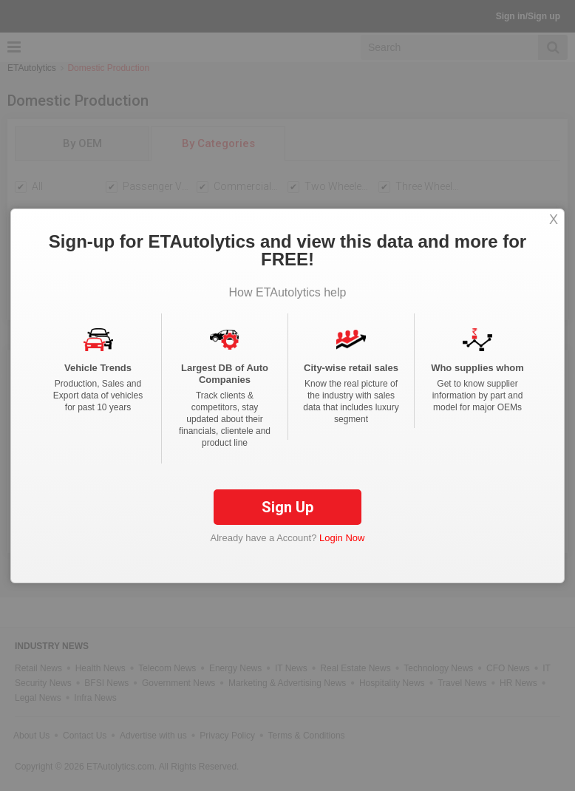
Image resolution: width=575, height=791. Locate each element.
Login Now (341, 537)
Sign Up (287, 507)
